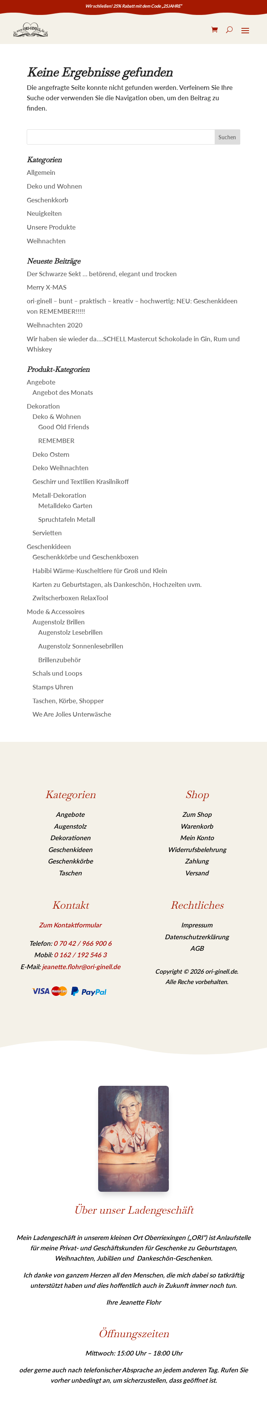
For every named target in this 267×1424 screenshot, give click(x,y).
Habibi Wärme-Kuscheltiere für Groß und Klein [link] (99, 571)
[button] (228, 137)
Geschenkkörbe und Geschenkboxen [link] (85, 557)
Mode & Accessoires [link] (55, 612)
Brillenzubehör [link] (59, 660)
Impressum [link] (196, 925)
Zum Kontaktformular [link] (70, 925)
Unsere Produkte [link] (51, 227)
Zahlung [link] (197, 861)
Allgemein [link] (41, 172)
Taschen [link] (70, 873)
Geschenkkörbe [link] (70, 861)
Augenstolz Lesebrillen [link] (70, 632)
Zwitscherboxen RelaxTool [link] (70, 598)
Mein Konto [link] (197, 838)
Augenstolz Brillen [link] (58, 622)
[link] (30, 30)
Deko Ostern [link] (51, 454)
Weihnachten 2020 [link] (55, 325)
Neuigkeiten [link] (44, 213)
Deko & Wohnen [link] (56, 416)
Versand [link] (197, 873)
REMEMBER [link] (56, 441)
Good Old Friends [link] (63, 427)
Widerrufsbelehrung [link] (197, 850)
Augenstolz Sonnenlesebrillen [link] (80, 646)
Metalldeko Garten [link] (65, 506)
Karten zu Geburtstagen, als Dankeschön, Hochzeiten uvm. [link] (117, 584)
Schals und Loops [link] (57, 673)
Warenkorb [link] (196, 826)
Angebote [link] (41, 382)
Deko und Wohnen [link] (54, 186)
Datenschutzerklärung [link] (197, 937)
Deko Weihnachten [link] (60, 468)
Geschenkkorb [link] (47, 200)
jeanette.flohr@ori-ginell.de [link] (81, 967)
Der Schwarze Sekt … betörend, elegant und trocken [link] (102, 274)
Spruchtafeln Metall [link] (66, 519)
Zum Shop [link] (197, 814)
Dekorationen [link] (70, 838)
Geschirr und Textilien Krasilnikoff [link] (80, 481)
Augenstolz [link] (70, 826)
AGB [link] (197, 948)
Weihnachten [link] (46, 241)
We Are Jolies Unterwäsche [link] (71, 714)
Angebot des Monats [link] (62, 392)
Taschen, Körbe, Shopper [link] (68, 701)
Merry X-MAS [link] (46, 287)
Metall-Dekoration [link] (59, 495)
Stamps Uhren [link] (52, 687)
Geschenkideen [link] (49, 547)
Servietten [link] (47, 533)
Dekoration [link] (43, 406)
